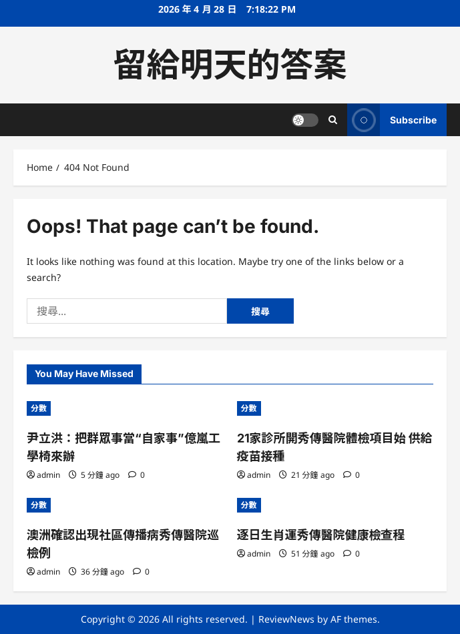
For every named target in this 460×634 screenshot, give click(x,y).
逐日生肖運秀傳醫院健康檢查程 (321, 535)
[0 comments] (136, 475)
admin (48, 475)
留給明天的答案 (230, 65)
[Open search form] (332, 120)
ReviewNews (286, 619)
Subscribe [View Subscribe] (392, 119)
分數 (39, 408)
